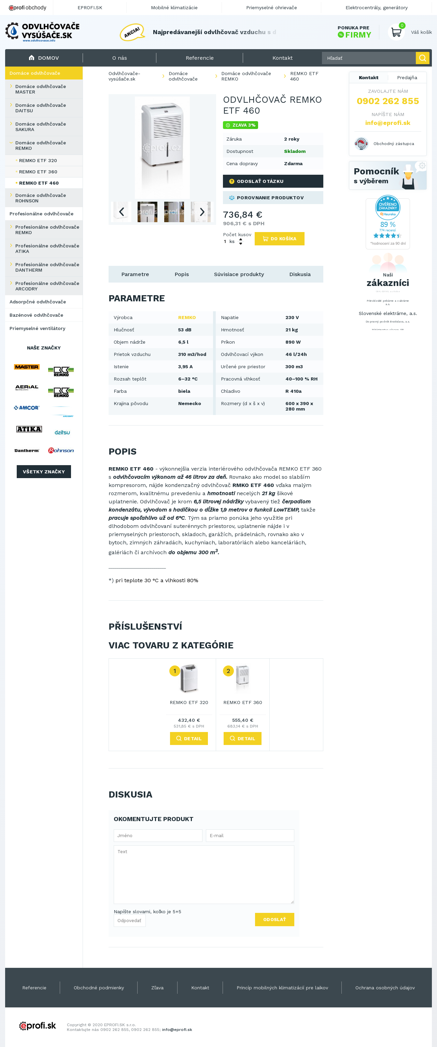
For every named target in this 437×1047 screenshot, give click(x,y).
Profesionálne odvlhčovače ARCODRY (47, 286)
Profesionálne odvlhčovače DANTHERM (47, 267)
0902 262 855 (388, 101)
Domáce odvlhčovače (35, 73)
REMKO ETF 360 (38, 171)
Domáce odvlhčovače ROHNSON (40, 197)
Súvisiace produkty (239, 274)
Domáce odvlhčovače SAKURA (40, 126)
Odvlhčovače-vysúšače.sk (124, 76)
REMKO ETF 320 (38, 160)
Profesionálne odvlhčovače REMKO (47, 229)
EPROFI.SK (89, 7)
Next (202, 212)
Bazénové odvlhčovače (36, 315)
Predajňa (407, 77)
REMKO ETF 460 (39, 183)
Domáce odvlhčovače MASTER (40, 89)
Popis (181, 274)
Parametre (135, 274)
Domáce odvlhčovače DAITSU (40, 107)
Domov (44, 58)
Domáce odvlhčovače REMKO (40, 145)
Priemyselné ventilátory (37, 328)
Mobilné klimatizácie (174, 7)
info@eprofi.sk (387, 122)
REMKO (187, 317)
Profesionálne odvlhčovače (41, 213)
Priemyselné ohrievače (271, 7)
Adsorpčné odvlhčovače (38, 301)
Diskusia (300, 274)
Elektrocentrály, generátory (377, 7)
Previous (121, 212)
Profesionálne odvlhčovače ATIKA (47, 248)
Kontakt (369, 77)
